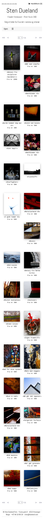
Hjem (6, 28)
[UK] (11, 3)
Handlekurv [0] (35, 4)
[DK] (6, 3)
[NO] (3, 3)
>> (40, 37)
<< (3, 37)
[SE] (8, 3)
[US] (13, 3)
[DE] (16, 3)
